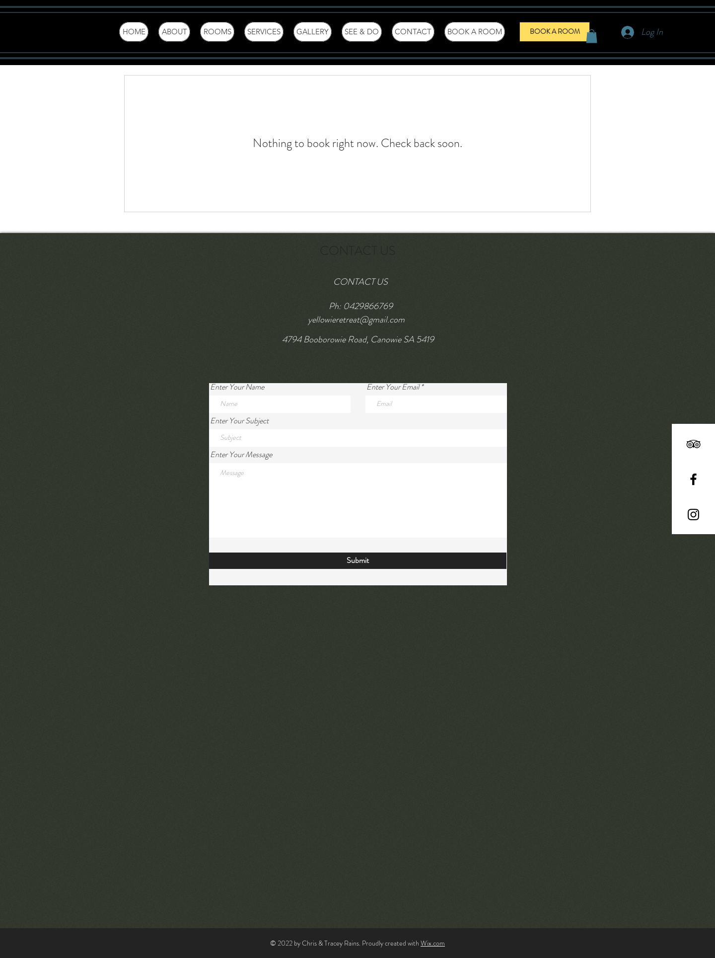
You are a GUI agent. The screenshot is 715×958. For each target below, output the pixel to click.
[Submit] (357, 561)
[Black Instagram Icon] (693, 514)
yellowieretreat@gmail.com (356, 319)
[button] (591, 36)
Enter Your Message (241, 455)
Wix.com (433, 943)
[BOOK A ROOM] (554, 32)
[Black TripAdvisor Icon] (693, 444)
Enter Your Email (392, 387)
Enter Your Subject (239, 421)
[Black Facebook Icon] (693, 479)
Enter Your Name (237, 387)
